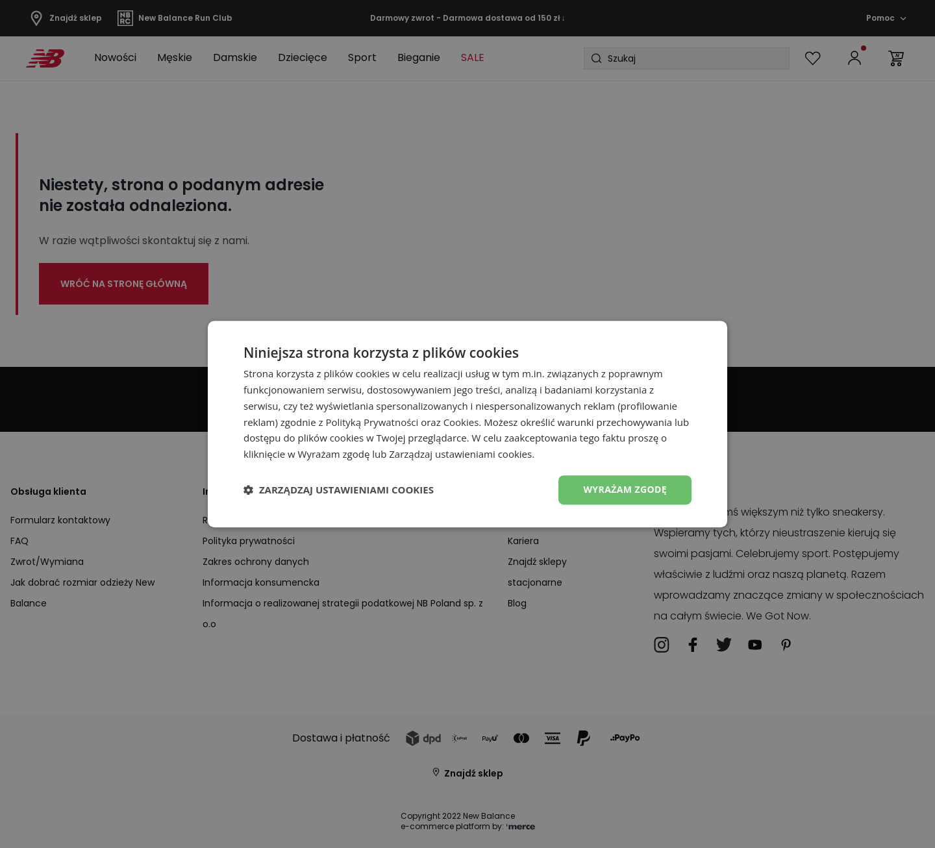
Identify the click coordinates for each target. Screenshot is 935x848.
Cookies (461, 422)
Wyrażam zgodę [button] (625, 489)
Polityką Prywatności (371, 422)
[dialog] (467, 424)
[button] (338, 489)
